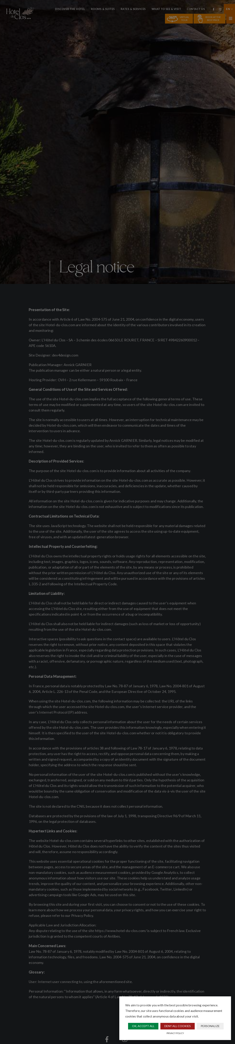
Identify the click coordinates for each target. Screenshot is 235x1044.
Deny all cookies (177, 1026)
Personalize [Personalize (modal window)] (210, 1026)
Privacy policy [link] (175, 1033)
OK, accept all (143, 1026)
